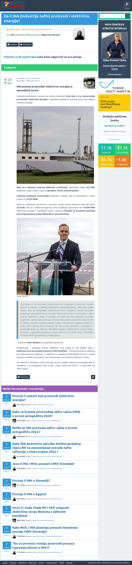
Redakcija (37, 78)
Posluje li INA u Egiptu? (29, 494)
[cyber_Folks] (114, 93)
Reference (32, 563)
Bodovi (41, 563)
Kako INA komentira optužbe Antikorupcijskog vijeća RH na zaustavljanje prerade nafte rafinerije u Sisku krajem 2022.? (46, 448)
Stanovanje (41, 520)
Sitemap (69, 563)
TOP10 (83, 7)
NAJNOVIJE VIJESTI (115, 126)
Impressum (107, 131)
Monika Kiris (47, 29)
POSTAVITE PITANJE (63, 7)
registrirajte (29, 57)
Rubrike (50, 7)
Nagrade (91, 7)
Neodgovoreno (40, 7)
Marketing (22, 563)
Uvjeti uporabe (52, 563)
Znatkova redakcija (119, 131)
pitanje (17, 29)
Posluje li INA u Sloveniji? (31, 480)
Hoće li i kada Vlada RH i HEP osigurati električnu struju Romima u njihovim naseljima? (40, 512)
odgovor (28, 78)
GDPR (62, 563)
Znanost (40, 405)
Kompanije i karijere (34, 29)
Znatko (5, 563)
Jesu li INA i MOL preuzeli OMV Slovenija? (43, 464)
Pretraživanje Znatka (114, 139)
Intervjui (13, 563)
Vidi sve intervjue (114, 74)
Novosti (29, 7)
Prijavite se (11, 57)
